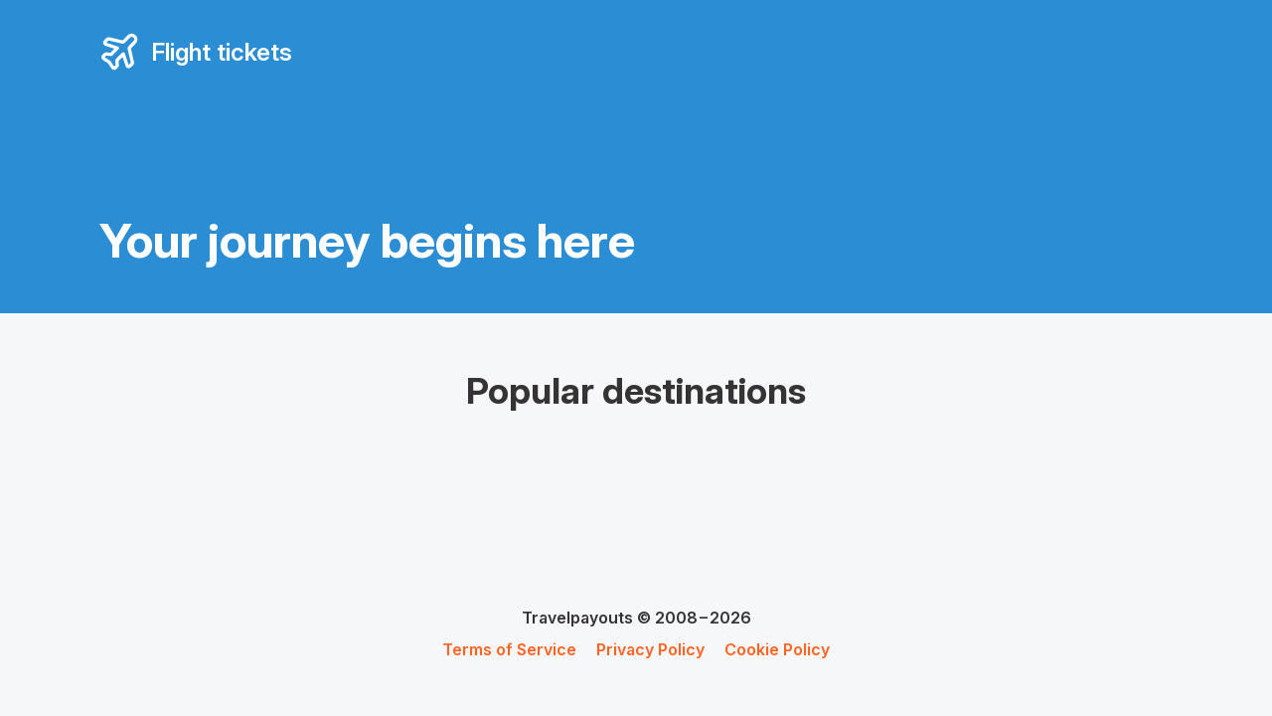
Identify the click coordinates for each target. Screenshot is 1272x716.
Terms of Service (509, 649)
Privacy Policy (650, 649)
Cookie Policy (777, 649)
